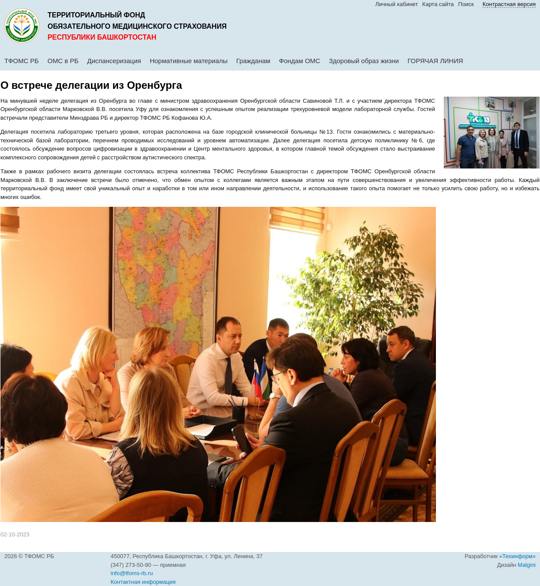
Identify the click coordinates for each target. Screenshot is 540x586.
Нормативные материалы (189, 60)
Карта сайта (438, 4)
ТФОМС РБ (21, 60)
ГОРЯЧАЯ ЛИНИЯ (435, 60)
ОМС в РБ (62, 60)
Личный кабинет (396, 4)
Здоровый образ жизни (364, 60)
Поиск (466, 4)
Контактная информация (143, 582)
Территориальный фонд (96, 15)
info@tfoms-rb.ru (132, 573)
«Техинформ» (517, 556)
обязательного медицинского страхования (136, 26)
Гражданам (253, 60)
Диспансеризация (114, 60)
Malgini (527, 565)
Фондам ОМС (300, 60)
